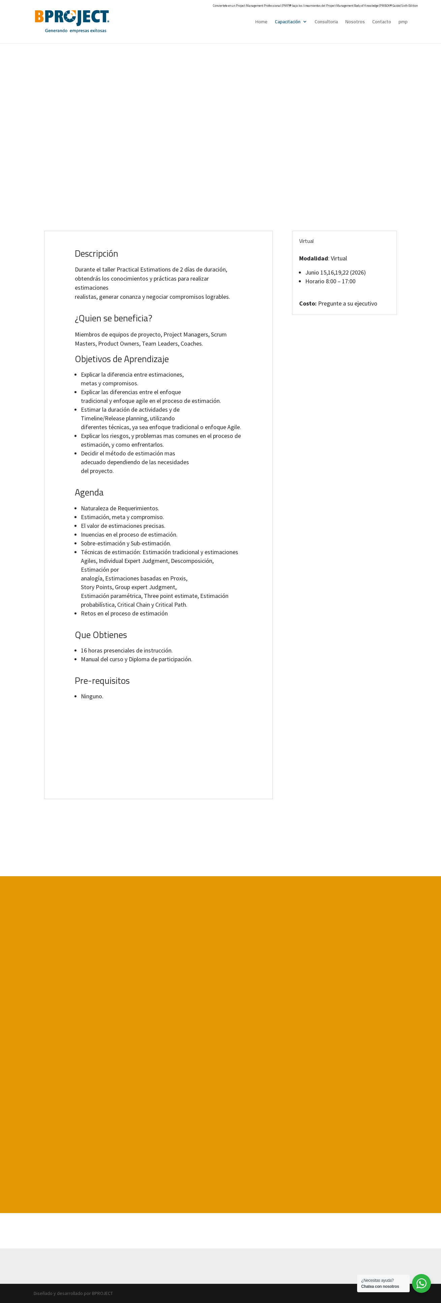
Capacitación (288, 22)
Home (261, 22)
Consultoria (326, 22)
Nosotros (355, 22)
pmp (403, 22)
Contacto (381, 22)
